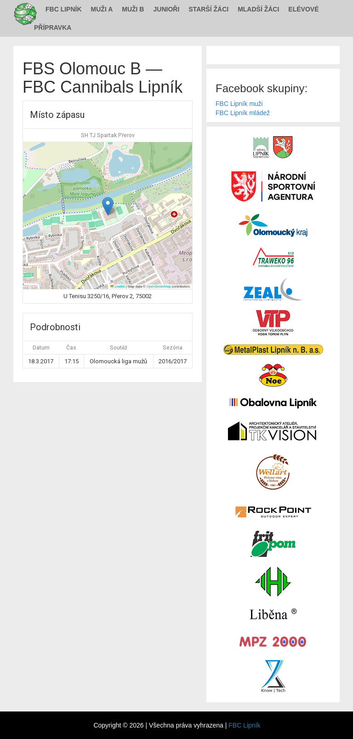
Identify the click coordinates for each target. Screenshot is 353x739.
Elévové (303, 9)
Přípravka (52, 27)
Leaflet (117, 286)
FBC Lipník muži (239, 103)
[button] (108, 206)
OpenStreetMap (159, 286)
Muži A (102, 9)
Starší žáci (208, 9)
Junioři (166, 9)
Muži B (133, 9)
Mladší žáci (258, 9)
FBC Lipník (64, 9)
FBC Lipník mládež (243, 113)
